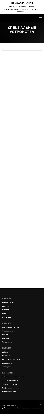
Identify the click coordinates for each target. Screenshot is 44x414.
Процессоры (7, 363)
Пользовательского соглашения (30, 408)
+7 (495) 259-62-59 (9, 384)
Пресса (5, 313)
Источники (6, 338)
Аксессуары (6, 367)
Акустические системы (10, 327)
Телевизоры (7, 342)
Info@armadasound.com (11, 388)
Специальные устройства (11, 359)
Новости (5, 310)
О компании (6, 317)
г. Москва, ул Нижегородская (13, 377)
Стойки (5, 335)
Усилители (6, 356)
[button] (40, 404)
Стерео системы (8, 331)
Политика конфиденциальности (11, 408)
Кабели (5, 352)
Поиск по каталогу (9, 392)
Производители (8, 302)
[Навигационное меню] (40, 18)
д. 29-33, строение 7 (10, 381)
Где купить (6, 306)
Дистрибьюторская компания (22, 6)
